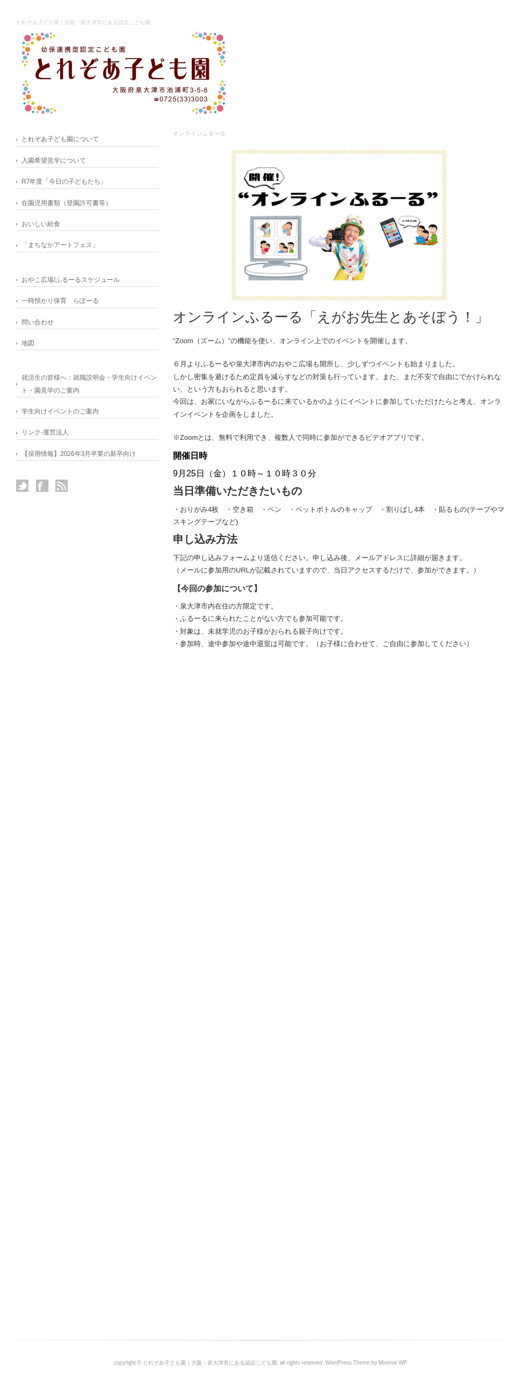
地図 (27, 343)
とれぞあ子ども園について (60, 139)
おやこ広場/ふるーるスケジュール (70, 280)
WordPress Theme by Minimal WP (366, 1363)
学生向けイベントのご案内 (60, 411)
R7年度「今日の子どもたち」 (64, 181)
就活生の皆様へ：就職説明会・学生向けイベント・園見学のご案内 (89, 384)
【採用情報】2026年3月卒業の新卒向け (78, 454)
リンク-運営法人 (45, 432)
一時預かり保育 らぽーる (60, 300)
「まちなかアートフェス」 (60, 245)
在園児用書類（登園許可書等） (66, 203)
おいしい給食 (40, 224)
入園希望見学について (53, 160)
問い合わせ (37, 322)
